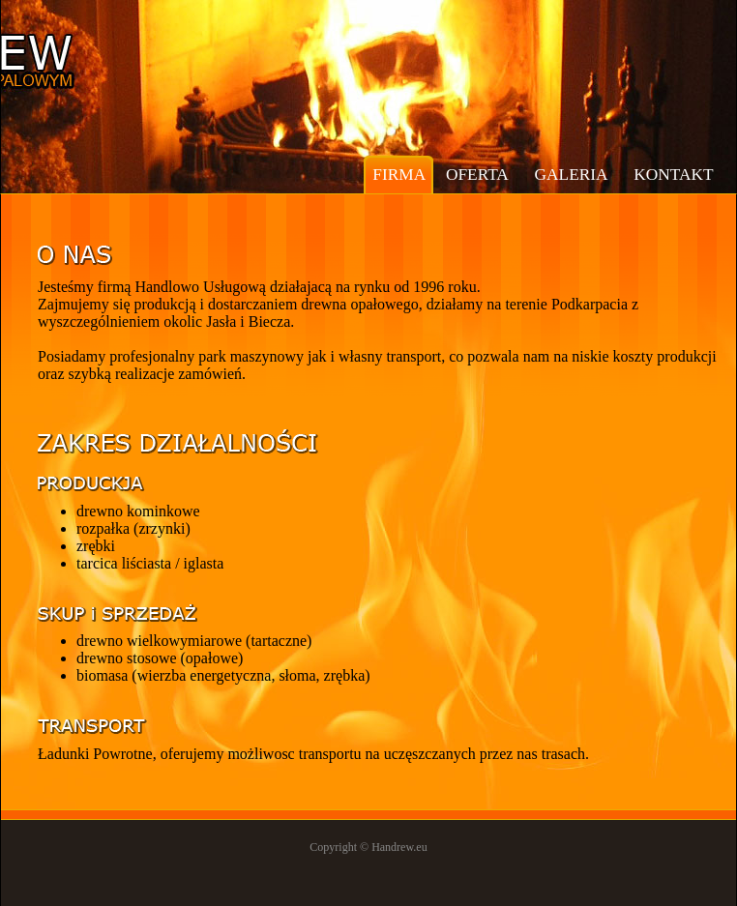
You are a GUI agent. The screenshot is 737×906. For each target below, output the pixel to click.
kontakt (673, 174)
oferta (477, 174)
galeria (571, 174)
